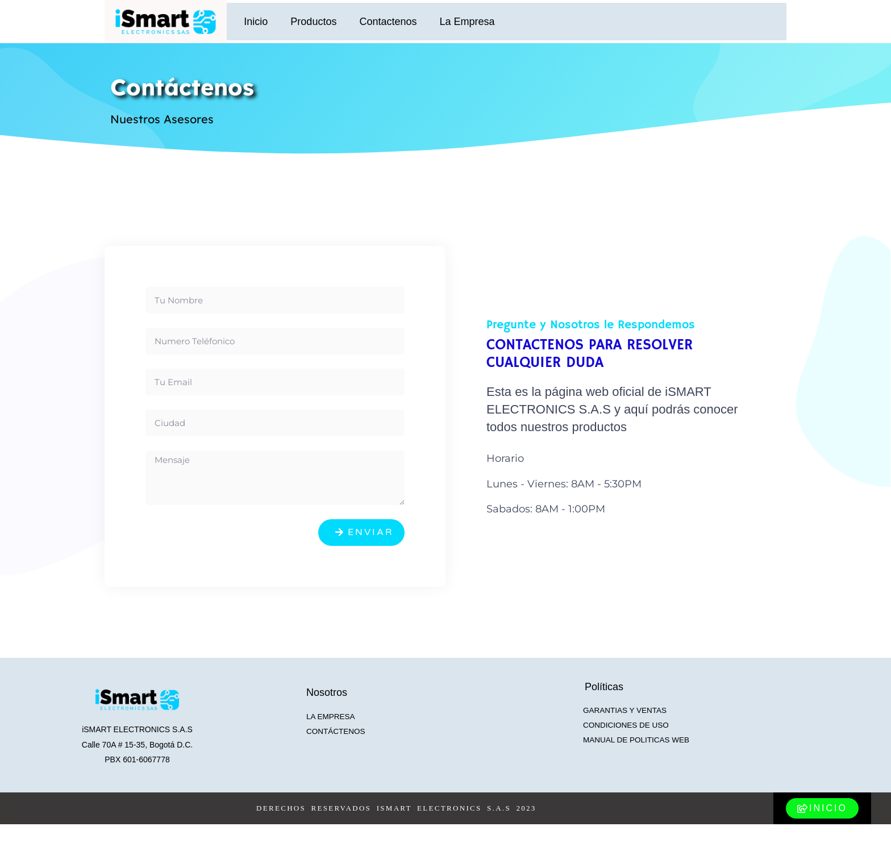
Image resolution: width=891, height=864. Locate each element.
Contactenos (388, 21)
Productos (313, 21)
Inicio (256, 21)
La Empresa (466, 21)
